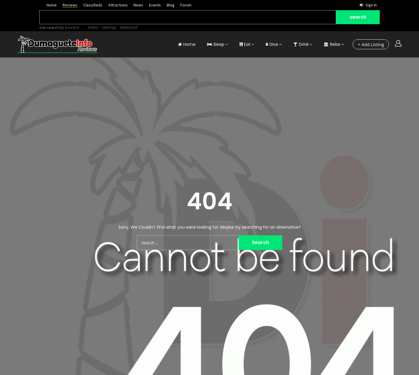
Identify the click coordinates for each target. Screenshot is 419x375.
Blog (171, 5)
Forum (185, 5)
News (138, 5)
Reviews (70, 5)
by (69, 27)
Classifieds (92, 5)
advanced (129, 27)
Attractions (118, 5)
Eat (245, 44)
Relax (332, 44)
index (93, 27)
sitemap (109, 27)
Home (52, 5)
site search (49, 27)
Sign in (368, 5)
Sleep (215, 44)
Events (155, 5)
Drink (301, 44)
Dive (272, 44)
